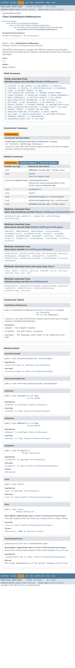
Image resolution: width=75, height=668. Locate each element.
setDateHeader (36, 238)
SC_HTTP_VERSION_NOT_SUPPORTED (19, 93)
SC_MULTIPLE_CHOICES (36, 97)
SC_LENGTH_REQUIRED (14, 95)
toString (9, 273)
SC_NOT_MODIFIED (46, 102)
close (31, 174)
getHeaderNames (23, 236)
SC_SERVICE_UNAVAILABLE (30, 114)
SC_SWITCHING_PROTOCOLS (54, 114)
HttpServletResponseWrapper (47, 227)
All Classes (51, 7)
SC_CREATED (23, 88)
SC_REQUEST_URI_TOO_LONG (36, 109)
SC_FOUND (9, 91)
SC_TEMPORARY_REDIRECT (15, 116)
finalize (24, 271)
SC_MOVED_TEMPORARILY (15, 97)
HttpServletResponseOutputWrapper (26, 46)
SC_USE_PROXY (38, 119)
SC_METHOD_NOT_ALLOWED (35, 95)
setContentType (49, 258)
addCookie (9, 231)
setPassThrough (12, 218)
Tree (31, 2)
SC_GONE (38, 91)
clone (7, 271)
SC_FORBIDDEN (59, 88)
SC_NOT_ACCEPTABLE (47, 100)
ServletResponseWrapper (39, 249)
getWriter (26, 216)
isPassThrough (53, 216)
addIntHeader (37, 231)
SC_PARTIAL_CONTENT (14, 105)
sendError (60, 236)
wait (17, 273)
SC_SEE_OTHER (11, 114)
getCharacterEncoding (30, 253)
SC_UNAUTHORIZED (35, 116)
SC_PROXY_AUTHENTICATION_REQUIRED (21, 107)
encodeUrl (47, 234)
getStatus (48, 236)
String (27, 144)
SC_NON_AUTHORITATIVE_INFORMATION (21, 100)
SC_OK (59, 102)
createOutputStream (38, 180)
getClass (34, 271)
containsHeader (52, 231)
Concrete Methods (48, 163)
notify (53, 271)
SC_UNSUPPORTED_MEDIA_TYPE (17, 119)
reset (31, 193)
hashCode (44, 271)
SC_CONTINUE (10, 88)
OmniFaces (22, 585)
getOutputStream (12, 216)
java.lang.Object (9, 21)
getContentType (49, 253)
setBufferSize (11, 258)
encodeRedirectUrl (13, 234)
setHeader (33, 204)
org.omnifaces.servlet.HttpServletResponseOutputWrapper (38, 27)
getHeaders (37, 236)
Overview (4, 2)
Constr (24, 9)
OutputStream (21, 180)
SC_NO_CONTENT (55, 97)
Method (32, 9)
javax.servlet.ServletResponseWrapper (22, 23)
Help (53, 2)
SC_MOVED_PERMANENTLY (58, 95)
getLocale (63, 253)
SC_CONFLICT (56, 86)
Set (21, 144)
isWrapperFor (24, 256)
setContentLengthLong (39, 200)
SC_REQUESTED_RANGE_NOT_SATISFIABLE (22, 112)
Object (51, 266)
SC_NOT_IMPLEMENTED (28, 102)
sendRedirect (22, 238)
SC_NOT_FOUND (11, 102)
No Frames (38, 7)
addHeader (33, 170)
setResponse (10, 261)
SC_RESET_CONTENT (49, 112)
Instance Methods (28, 163)
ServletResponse (31, 36)
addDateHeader (22, 231)
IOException (34, 453)
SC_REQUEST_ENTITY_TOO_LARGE (53, 107)
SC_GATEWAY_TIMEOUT (24, 91)
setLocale (63, 258)
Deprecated (39, 2)
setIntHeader (51, 238)
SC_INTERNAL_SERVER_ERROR (48, 93)
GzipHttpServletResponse (16, 141)
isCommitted (38, 216)
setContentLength (37, 197)
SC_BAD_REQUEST (41, 86)
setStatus (64, 238)
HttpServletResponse (12, 36)
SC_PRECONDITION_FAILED (57, 105)
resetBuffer (52, 256)
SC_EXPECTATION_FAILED (40, 88)
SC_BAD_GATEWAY (25, 86)
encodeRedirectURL (32, 234)
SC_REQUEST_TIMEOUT (14, 109)
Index (48, 2)
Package (13, 2)
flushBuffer (34, 189)
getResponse (10, 256)
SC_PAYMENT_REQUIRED (34, 105)
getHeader (9, 236)
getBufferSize (11, 253)
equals (15, 271)
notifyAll (63, 271)
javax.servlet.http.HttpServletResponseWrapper (30, 25)
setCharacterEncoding (30, 258)
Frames (29, 7)
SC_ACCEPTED (10, 86)
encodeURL (59, 234)
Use (26, 2)
